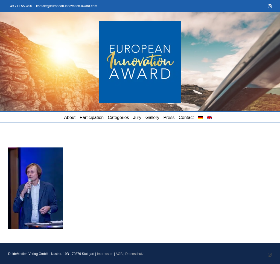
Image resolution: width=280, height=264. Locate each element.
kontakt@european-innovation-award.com (66, 6)
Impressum (105, 254)
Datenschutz (134, 254)
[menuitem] (200, 117)
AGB (119, 254)
